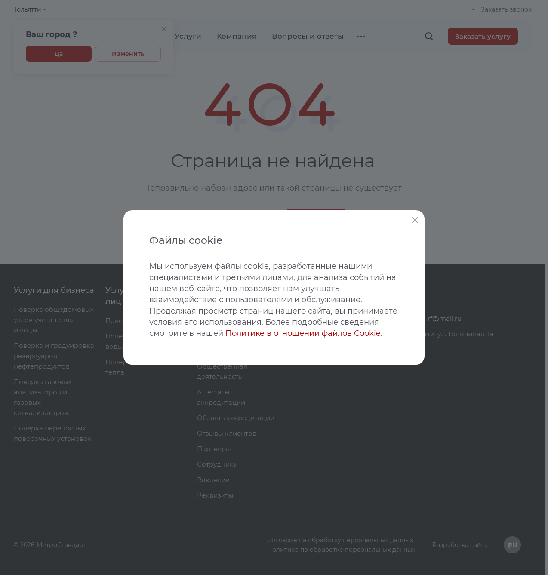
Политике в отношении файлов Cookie (303, 333)
